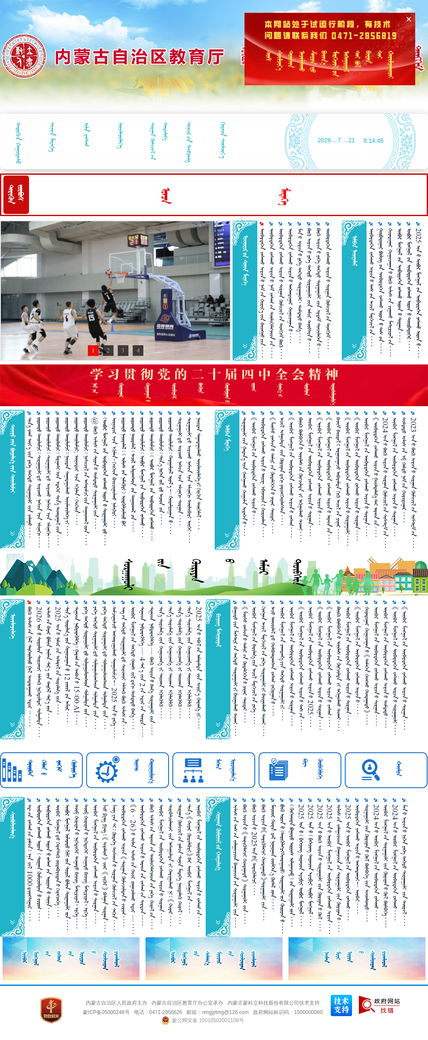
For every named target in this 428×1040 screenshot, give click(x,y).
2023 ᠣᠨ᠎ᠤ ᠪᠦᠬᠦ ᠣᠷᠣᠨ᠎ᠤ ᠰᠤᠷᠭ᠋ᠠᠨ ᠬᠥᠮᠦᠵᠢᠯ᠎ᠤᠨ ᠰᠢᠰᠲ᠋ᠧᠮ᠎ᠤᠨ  (413, 482)
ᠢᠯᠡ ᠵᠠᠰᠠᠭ (86, 134)
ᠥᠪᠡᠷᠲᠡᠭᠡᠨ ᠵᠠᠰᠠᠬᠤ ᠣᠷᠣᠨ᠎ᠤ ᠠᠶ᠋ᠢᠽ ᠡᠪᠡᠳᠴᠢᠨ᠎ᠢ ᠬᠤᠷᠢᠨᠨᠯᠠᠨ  (263, 477)
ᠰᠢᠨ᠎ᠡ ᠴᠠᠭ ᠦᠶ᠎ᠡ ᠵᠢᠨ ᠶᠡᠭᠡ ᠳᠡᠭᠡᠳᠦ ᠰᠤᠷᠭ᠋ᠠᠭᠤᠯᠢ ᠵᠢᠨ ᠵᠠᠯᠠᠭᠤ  (30, 477)
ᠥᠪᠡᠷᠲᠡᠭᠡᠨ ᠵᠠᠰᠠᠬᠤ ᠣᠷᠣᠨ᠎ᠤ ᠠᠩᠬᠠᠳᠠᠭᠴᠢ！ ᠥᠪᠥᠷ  (357, 858)
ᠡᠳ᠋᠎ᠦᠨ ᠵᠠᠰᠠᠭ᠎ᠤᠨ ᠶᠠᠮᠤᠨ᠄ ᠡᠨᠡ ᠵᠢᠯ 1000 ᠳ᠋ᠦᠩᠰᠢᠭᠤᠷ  (30, 862)
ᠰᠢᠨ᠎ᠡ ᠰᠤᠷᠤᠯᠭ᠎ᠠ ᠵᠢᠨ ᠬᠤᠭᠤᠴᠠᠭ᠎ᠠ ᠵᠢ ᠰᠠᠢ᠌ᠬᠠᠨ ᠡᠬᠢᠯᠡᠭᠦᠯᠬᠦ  (161, 662)
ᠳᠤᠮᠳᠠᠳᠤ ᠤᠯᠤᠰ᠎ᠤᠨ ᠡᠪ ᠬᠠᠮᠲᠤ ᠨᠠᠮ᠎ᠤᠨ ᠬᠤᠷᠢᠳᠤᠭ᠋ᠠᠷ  (404, 469)
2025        (418, 292)
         (292, 865)
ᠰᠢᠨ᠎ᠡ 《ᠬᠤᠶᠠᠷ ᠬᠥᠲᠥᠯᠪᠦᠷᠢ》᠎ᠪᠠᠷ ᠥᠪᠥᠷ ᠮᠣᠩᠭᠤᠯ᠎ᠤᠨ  (189, 858)
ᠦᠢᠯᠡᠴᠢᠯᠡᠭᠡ (120, 135)
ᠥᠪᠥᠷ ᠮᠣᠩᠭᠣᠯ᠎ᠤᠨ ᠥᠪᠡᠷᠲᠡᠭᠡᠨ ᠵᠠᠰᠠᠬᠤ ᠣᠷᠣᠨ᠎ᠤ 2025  (310, 667)
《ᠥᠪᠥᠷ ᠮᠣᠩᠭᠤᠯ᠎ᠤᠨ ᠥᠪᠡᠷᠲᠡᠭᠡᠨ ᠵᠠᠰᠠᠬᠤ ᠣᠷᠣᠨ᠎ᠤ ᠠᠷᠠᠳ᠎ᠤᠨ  (329, 481)
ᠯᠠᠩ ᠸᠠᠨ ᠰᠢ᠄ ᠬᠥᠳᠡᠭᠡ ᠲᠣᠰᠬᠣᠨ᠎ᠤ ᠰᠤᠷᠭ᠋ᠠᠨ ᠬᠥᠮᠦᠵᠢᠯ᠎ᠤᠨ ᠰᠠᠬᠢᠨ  (114, 867)
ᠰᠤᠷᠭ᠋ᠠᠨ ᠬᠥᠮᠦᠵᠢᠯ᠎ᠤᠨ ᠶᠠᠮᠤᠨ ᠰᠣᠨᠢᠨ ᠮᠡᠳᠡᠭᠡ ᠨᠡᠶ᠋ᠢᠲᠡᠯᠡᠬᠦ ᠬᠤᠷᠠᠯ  (180, 864)
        (161, 470)
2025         (301, 865)
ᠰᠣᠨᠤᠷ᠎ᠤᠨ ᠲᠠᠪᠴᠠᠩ (188, 142)
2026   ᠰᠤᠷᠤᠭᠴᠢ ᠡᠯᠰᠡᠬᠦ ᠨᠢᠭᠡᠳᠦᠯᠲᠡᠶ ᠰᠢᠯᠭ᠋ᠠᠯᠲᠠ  (39, 672)
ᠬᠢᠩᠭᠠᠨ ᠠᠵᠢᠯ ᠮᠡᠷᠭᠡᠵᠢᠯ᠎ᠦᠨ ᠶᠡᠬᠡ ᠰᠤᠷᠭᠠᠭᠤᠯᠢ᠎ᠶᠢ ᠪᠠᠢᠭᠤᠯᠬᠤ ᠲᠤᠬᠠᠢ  (263, 671)
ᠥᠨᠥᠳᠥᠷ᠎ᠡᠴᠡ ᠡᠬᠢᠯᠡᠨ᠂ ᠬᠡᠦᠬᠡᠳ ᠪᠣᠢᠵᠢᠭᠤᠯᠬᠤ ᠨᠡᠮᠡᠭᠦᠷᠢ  (114, 472)
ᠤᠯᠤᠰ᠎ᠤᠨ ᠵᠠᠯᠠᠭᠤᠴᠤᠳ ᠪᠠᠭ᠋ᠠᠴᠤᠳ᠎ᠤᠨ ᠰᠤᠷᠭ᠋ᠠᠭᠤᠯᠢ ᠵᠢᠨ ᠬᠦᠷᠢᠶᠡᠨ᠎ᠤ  (339, 868)
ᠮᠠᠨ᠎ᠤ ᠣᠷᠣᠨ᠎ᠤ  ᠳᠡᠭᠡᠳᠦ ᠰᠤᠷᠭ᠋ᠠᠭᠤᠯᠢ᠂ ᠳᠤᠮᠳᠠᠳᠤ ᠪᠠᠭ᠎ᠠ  (300, 285)
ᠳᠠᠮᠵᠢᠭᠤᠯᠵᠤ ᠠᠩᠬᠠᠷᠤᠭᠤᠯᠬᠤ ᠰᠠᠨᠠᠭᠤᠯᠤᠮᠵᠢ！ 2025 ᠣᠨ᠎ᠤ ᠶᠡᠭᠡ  (114, 672)
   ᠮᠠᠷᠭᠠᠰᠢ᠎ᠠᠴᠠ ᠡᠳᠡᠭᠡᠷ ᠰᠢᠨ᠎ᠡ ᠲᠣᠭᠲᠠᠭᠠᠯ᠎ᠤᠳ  (58, 481)
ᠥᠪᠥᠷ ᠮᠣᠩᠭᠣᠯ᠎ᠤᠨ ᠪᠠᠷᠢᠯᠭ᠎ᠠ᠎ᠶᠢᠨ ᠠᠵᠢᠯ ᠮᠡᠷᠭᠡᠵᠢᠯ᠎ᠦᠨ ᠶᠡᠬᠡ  (254, 665)
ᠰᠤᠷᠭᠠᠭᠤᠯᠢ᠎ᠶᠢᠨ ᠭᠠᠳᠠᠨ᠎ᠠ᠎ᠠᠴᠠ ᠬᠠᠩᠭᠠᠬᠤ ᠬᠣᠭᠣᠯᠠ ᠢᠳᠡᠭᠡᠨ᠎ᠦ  (244, 476)
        (39, 862)
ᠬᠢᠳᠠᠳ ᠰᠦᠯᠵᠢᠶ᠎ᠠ (222, 140)
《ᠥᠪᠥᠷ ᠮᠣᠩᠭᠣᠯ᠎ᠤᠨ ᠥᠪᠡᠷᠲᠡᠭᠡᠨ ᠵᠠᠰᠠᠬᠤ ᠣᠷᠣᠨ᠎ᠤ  (319, 471)
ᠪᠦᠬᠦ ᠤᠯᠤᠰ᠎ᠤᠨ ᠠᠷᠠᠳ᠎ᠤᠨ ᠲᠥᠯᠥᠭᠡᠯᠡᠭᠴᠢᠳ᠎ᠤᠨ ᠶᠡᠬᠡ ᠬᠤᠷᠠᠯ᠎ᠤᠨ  (152, 866)
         (123, 471)
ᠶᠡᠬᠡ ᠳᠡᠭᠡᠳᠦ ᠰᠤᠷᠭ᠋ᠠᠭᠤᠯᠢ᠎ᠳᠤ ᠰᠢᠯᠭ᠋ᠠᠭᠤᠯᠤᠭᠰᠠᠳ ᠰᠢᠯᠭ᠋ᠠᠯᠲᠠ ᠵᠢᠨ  (95, 668)
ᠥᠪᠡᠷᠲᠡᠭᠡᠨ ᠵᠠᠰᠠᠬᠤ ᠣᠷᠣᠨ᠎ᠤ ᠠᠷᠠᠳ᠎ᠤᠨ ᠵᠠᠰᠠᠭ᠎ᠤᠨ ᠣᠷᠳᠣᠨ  (142, 864)
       (273, 856)
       (409, 289)
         (152, 478)
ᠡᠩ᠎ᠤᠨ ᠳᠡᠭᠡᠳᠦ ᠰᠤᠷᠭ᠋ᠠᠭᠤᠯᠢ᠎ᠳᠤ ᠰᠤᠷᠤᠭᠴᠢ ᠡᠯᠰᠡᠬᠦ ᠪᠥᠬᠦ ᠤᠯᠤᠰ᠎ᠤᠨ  (123, 671)
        (142, 477)
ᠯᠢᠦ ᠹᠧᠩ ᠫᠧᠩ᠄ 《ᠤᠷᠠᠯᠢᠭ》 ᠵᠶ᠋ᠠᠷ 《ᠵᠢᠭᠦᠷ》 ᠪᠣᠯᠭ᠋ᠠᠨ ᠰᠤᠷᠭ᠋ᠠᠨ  (105, 868)
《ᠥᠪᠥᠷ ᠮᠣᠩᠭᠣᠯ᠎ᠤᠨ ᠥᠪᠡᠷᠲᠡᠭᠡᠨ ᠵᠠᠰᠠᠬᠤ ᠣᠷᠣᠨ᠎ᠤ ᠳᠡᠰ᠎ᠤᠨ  (301, 668)
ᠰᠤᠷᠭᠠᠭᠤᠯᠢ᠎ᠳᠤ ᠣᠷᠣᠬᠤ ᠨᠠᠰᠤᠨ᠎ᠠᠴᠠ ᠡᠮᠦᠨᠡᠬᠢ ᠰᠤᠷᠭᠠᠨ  (180, 471)
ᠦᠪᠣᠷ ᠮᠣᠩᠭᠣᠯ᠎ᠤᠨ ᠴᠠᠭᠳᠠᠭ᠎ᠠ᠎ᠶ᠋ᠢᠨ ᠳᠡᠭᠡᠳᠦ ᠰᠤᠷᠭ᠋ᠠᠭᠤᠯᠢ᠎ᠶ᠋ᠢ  (282, 663)
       (133, 474)
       (282, 868)
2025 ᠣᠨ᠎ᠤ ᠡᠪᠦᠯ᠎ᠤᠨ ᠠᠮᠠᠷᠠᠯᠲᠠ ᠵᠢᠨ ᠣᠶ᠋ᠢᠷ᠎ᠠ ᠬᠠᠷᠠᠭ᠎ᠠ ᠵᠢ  (199, 667)
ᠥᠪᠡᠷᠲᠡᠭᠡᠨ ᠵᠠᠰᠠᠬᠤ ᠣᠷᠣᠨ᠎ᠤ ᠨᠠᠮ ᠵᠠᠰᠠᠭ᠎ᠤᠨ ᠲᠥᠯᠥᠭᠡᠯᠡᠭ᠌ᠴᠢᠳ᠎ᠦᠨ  (272, 293)
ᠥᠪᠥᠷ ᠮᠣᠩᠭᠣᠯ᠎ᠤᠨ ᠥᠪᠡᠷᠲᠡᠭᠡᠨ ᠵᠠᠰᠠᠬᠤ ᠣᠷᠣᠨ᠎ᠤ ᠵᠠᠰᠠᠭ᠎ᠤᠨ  (199, 865)
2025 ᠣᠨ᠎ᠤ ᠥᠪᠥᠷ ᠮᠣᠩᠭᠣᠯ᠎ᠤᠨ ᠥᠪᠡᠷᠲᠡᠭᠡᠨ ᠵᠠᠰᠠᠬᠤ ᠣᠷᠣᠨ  (329, 869)
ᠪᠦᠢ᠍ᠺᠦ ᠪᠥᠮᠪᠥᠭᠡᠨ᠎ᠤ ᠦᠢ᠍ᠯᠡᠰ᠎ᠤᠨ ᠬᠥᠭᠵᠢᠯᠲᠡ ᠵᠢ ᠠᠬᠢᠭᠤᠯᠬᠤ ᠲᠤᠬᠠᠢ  (301, 479)
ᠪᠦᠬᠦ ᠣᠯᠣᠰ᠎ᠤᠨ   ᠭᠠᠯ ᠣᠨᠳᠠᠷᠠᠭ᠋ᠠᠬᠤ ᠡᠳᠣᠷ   (30, 666)
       (400, 285)
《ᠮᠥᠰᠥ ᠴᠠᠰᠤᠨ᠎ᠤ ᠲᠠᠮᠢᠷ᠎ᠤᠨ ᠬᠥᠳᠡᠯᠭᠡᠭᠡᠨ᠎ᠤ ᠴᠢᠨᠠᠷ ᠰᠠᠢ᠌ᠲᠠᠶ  (245, 664)
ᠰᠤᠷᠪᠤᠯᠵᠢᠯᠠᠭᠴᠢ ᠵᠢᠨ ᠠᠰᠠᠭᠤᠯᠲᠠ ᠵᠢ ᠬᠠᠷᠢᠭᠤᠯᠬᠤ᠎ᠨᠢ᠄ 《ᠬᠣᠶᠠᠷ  (170, 865)
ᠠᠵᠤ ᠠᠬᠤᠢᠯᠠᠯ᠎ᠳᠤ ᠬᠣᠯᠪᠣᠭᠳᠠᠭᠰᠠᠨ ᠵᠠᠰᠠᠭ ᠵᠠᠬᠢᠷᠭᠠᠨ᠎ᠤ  (273, 661)
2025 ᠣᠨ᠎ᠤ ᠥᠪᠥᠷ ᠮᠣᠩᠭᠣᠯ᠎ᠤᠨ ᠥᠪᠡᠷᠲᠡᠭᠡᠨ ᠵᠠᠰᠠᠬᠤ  (348, 862)
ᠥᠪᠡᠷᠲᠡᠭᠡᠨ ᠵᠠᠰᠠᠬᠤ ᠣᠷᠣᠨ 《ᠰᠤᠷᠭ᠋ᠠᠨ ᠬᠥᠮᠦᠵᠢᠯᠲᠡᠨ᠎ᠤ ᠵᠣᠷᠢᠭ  (123, 865)
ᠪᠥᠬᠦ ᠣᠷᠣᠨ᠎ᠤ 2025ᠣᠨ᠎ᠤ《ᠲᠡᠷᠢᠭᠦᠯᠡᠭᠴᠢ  (254, 849)
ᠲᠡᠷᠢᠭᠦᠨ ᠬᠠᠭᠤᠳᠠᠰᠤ (18, 143)
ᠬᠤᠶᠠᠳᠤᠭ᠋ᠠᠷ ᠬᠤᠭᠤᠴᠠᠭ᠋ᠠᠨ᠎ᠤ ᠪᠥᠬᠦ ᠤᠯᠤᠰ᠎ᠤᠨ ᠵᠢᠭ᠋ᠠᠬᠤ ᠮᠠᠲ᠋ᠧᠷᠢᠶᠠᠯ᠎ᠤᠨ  (390, 292)
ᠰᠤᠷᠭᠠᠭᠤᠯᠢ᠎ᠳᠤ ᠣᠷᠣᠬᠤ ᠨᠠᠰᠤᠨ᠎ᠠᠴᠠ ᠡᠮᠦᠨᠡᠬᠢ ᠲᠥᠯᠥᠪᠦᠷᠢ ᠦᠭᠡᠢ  (189, 480)
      (86, 667)
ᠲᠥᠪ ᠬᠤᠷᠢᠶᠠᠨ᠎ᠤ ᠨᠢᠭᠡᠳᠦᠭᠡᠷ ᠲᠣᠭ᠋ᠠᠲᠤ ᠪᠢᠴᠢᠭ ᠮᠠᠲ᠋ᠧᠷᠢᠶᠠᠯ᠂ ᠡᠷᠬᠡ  (77, 866)
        (170, 475)
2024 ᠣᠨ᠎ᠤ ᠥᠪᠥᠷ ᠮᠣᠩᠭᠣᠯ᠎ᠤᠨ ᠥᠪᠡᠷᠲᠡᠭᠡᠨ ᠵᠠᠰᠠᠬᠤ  (376, 862)
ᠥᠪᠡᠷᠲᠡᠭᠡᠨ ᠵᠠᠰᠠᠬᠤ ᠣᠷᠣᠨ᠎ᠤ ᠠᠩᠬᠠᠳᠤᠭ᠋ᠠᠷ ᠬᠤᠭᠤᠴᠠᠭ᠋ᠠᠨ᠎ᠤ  (290, 285)
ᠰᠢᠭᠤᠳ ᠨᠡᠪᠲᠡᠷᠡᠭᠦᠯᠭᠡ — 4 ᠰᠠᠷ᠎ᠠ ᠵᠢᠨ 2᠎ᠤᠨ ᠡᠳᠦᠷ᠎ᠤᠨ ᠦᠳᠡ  (142, 672)
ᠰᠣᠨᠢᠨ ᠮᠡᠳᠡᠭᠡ (52, 137)
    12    (67, 664)
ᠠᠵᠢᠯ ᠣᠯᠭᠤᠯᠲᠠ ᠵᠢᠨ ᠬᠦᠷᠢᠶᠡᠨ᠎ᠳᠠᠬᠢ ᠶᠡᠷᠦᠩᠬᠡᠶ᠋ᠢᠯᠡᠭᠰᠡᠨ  (282, 471)
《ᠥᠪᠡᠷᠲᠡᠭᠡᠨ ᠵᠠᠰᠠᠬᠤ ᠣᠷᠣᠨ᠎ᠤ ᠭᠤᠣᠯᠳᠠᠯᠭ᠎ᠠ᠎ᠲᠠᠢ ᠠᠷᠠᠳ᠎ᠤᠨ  (376, 477)
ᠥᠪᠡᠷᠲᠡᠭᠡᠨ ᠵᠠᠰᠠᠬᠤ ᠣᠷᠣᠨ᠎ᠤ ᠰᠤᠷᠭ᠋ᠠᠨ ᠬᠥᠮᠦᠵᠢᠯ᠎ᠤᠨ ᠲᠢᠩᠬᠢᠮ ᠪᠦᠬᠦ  (281, 293)
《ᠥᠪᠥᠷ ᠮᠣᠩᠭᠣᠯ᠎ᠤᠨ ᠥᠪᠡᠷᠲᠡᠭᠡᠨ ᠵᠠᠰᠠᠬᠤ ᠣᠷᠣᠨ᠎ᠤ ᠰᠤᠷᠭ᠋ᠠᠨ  (357, 478)
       (48, 861)
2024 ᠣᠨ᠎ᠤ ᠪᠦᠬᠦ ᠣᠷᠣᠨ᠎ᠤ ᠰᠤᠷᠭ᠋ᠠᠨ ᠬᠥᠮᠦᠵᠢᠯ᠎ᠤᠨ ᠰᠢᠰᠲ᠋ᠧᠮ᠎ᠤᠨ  (385, 482)
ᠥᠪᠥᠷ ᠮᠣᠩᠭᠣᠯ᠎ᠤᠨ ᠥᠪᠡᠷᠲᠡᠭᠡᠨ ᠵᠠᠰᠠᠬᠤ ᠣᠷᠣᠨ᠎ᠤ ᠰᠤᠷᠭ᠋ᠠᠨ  (310, 476)
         (67, 867)
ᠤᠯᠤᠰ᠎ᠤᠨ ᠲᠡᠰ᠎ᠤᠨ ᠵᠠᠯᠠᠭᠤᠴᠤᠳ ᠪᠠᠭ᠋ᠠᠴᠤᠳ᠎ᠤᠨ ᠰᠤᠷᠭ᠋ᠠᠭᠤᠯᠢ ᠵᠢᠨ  (235, 865)
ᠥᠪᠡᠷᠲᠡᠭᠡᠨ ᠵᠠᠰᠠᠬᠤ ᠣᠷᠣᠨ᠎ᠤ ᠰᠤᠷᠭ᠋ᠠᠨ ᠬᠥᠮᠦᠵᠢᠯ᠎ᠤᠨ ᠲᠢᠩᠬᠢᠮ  (328, 288)
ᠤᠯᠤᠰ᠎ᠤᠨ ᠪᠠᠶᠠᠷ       (48, 665)
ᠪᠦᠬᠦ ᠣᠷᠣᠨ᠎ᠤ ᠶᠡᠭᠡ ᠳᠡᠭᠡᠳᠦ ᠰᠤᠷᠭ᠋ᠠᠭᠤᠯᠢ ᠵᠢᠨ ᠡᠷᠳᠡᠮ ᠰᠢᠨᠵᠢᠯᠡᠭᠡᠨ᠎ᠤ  (318, 293)
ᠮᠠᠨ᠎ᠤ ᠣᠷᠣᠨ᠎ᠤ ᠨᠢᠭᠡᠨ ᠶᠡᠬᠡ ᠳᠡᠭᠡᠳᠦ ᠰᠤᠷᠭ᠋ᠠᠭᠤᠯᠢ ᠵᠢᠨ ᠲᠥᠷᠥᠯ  (404, 865)
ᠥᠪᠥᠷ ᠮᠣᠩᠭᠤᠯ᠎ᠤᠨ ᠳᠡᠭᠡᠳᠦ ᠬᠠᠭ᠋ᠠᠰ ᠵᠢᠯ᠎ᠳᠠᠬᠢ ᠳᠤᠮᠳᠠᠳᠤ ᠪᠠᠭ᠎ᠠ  (133, 668)
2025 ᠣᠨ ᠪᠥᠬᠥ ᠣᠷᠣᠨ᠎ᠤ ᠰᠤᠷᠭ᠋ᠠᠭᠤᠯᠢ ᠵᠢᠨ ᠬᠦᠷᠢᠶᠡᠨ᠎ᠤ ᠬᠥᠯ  (320, 867)
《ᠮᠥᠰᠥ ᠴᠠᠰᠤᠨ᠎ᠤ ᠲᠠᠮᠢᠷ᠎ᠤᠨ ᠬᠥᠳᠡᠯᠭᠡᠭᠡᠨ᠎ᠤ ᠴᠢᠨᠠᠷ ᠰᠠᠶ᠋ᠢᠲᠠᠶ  (272, 475)
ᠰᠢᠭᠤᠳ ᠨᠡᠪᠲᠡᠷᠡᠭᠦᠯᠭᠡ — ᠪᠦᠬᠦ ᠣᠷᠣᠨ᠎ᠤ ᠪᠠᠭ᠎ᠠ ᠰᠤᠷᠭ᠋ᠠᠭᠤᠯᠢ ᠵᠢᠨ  (152, 670)
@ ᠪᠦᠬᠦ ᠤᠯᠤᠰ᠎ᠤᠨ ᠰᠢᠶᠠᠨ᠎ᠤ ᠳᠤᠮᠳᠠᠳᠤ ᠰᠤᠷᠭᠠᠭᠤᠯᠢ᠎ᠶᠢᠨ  (95, 473)
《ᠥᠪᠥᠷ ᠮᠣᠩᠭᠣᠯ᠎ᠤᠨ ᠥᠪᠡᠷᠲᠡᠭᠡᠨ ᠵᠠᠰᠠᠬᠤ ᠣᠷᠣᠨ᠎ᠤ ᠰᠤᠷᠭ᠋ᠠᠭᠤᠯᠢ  (348, 481)
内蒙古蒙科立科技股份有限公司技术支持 (273, 1003)
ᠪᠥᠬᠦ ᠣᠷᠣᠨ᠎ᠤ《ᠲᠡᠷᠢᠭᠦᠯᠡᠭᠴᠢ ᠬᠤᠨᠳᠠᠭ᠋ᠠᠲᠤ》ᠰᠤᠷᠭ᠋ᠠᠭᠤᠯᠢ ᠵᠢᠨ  (263, 862)
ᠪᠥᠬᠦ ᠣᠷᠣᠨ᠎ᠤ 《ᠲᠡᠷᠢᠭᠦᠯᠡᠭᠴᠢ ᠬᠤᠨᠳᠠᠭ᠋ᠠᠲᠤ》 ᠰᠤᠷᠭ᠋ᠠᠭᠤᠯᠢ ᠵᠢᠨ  (245, 864)
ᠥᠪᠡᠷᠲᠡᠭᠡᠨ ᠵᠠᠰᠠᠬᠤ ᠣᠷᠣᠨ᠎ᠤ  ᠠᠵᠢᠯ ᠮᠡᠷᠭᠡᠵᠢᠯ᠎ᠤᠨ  (371, 287)
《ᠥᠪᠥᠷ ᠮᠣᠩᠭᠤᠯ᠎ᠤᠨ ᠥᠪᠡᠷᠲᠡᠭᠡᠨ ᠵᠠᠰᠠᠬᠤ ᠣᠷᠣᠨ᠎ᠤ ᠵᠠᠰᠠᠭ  (291, 477)
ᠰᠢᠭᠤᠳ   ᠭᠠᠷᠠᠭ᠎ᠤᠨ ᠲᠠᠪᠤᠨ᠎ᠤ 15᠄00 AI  (77, 666)
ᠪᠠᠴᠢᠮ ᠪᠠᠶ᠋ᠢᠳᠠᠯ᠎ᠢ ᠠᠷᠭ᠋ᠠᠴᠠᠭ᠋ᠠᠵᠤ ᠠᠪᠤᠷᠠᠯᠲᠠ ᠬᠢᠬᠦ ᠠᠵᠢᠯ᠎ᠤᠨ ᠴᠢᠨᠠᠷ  (338, 478)
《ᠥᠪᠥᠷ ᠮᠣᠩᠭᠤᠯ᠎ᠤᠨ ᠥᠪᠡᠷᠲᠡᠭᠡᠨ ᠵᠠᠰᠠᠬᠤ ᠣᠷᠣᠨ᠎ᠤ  (254, 471)
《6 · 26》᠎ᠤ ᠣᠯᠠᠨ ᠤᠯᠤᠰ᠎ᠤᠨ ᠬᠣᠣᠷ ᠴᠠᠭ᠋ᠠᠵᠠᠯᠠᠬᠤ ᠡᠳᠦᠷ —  (133, 869)
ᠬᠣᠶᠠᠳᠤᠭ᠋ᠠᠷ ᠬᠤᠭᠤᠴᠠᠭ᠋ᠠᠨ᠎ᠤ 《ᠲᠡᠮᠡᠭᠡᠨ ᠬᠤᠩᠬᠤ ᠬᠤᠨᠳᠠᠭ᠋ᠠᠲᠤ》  (367, 666)
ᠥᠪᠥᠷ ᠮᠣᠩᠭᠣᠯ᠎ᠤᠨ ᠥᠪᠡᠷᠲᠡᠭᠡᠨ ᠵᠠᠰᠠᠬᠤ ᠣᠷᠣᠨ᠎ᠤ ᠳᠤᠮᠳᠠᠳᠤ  (385, 667)
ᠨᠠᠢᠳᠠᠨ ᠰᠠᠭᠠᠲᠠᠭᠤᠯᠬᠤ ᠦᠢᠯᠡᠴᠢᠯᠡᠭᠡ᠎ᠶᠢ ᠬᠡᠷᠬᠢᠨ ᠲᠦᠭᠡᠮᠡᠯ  (199, 473)
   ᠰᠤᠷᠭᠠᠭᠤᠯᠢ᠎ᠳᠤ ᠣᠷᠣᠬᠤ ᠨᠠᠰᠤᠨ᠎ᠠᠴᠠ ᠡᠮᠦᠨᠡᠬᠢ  (39, 482)
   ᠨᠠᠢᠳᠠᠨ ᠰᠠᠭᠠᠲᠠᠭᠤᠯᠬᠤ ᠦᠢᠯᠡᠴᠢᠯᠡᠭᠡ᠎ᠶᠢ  (67, 476)
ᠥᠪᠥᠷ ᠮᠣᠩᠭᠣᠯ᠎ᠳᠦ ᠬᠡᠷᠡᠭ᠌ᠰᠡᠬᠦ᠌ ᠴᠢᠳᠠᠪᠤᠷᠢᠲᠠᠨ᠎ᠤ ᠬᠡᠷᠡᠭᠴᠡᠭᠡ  (58, 860)
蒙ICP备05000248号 (106, 1012)
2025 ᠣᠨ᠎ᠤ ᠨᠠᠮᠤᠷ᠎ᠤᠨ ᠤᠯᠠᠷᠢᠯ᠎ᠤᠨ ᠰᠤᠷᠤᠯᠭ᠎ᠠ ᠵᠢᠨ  (58, 660)
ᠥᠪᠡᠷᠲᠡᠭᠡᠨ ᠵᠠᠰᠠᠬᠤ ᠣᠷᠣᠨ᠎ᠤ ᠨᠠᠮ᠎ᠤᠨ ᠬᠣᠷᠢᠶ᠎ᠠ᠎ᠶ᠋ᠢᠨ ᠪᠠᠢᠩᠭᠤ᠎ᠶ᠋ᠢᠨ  (262, 292)
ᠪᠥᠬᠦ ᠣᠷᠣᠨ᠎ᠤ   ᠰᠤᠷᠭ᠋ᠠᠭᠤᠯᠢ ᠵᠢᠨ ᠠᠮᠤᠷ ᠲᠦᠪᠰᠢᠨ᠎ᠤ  (309, 290)
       (105, 481)
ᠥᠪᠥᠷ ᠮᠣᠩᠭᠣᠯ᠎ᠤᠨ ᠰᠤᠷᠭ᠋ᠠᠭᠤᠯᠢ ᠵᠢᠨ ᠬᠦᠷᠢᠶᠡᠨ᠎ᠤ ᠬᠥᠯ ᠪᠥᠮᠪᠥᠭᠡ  (385, 865)
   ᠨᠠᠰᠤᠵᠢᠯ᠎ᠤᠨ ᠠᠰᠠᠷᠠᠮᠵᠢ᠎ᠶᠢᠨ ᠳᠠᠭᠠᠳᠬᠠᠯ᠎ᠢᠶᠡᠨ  (86, 481)
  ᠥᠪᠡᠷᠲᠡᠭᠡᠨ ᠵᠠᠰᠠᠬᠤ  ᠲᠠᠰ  (381, 290)
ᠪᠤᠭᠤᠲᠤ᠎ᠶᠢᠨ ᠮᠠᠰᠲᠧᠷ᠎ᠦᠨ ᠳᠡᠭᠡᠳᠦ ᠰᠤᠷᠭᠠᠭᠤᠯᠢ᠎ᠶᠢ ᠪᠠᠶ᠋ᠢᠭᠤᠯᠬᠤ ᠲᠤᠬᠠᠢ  (235, 671)
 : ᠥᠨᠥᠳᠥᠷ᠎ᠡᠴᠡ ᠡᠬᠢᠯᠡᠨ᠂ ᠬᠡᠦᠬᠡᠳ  (77, 471)
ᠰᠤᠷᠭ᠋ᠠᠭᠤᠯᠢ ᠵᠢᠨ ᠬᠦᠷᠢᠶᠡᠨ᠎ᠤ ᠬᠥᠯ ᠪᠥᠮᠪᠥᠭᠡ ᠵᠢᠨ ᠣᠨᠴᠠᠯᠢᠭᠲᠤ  (367, 863)
